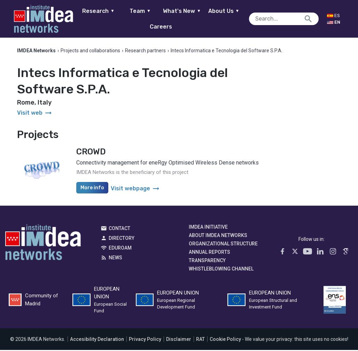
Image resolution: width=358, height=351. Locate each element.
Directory (121, 239)
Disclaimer (178, 340)
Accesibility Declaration (97, 340)
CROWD (91, 153)
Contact (119, 229)
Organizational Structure (223, 244)
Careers (164, 26)
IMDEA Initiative (208, 228)
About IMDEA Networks (218, 236)
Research (101, 11)
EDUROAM (120, 249)
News (115, 258)
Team (143, 11)
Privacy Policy (145, 340)
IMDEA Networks (43, 245)
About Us (227, 11)
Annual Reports (209, 253)
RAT (200, 340)
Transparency (207, 261)
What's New (185, 11)
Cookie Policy (225, 340)
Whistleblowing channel (221, 270)
